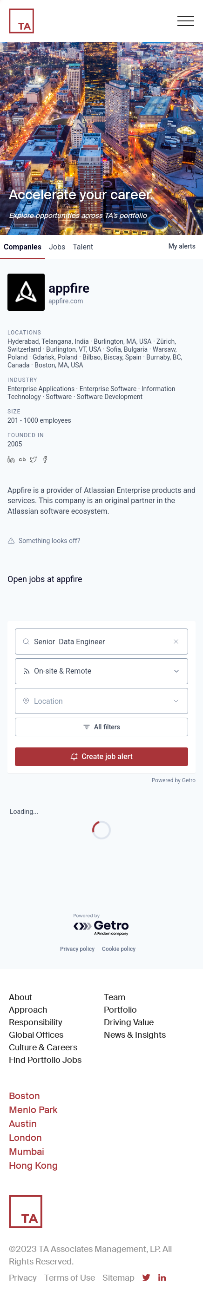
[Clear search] (176, 641)
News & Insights (135, 1035)
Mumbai (26, 1152)
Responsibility (35, 1022)
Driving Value (129, 1022)
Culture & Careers (43, 1047)
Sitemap (118, 1277)
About (20, 997)
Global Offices (36, 1035)
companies (22, 246)
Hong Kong (33, 1165)
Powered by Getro (174, 780)
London (25, 1138)
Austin (23, 1124)
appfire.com (65, 301)
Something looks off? (43, 540)
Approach (28, 1009)
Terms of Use (69, 1277)
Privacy (23, 1277)
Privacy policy (77, 949)
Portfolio (120, 1009)
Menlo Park (33, 1110)
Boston (24, 1096)
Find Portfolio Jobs (45, 1060)
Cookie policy (118, 949)
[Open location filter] (176, 701)
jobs (57, 246)
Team (114, 997)
